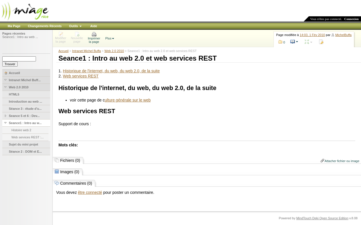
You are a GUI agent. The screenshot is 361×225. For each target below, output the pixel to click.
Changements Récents (45, 26)
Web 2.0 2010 (114, 51)
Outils (73, 26)
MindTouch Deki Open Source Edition (322, 218)
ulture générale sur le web (128, 100)
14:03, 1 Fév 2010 (312, 35)
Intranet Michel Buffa (86, 51)
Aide (93, 26)
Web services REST (81, 76)
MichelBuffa (343, 35)
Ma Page (14, 26)
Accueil (63, 51)
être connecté (90, 192)
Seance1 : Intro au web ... (20, 37)
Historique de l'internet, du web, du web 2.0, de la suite (111, 71)
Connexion (351, 19)
